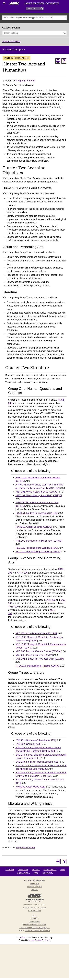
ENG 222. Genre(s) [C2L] (28, 744)
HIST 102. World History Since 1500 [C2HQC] (38, 495)
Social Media (23, 873)
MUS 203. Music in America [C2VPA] (34, 655)
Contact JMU (34, 911)
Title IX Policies (35, 922)
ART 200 (50, 600)
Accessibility (50, 870)
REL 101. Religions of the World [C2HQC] (36, 548)
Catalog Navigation (15, 49)
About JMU (34, 884)
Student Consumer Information (34, 925)
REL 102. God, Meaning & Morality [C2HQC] (37, 551)
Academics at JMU (34, 887)
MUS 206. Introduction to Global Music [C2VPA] (39, 659)
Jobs (62, 870)
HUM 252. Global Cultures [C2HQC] (33, 527)
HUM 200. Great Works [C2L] (30, 786)
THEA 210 (13, 606)
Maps (36, 873)
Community (47, 873)
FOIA (34, 916)
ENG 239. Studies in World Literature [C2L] (37, 762)
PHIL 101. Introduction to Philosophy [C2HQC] (38, 541)
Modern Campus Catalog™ (38, 940)
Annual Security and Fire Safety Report (34, 928)
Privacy (36, 870)
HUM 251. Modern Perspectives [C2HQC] (36, 513)
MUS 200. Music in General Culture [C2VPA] (37, 651)
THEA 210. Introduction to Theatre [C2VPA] (37, 666)
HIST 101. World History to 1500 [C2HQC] (36, 492)
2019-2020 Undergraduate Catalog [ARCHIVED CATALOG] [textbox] (28, 18)
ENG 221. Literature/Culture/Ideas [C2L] (35, 740)
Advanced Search (11, 41)
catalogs (22, 938)
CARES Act (34, 919)
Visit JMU (34, 890)
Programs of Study (25, 80)
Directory (23, 870)
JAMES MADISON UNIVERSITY (37, 931)
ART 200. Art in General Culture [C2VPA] (36, 633)
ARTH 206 (22, 573)
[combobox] (34, 17)
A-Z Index (9, 870)
